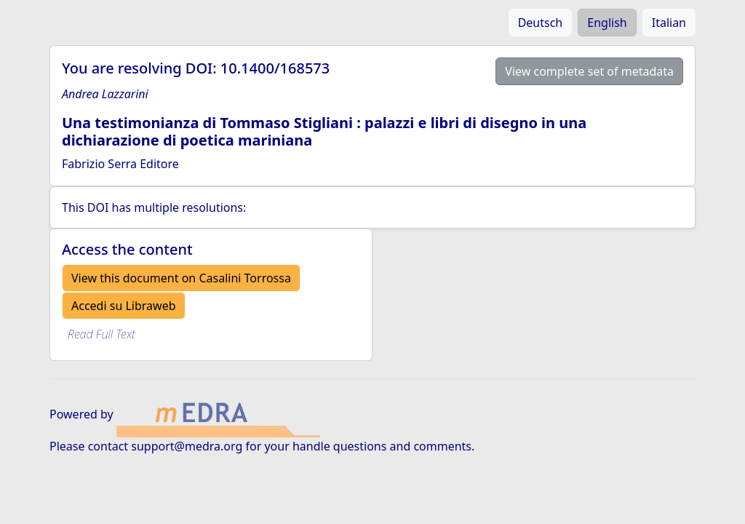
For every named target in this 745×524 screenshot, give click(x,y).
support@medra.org (186, 446)
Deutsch (540, 23)
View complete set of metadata (589, 71)
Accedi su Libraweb (123, 306)
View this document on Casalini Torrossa (181, 278)
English (606, 23)
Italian (669, 23)
